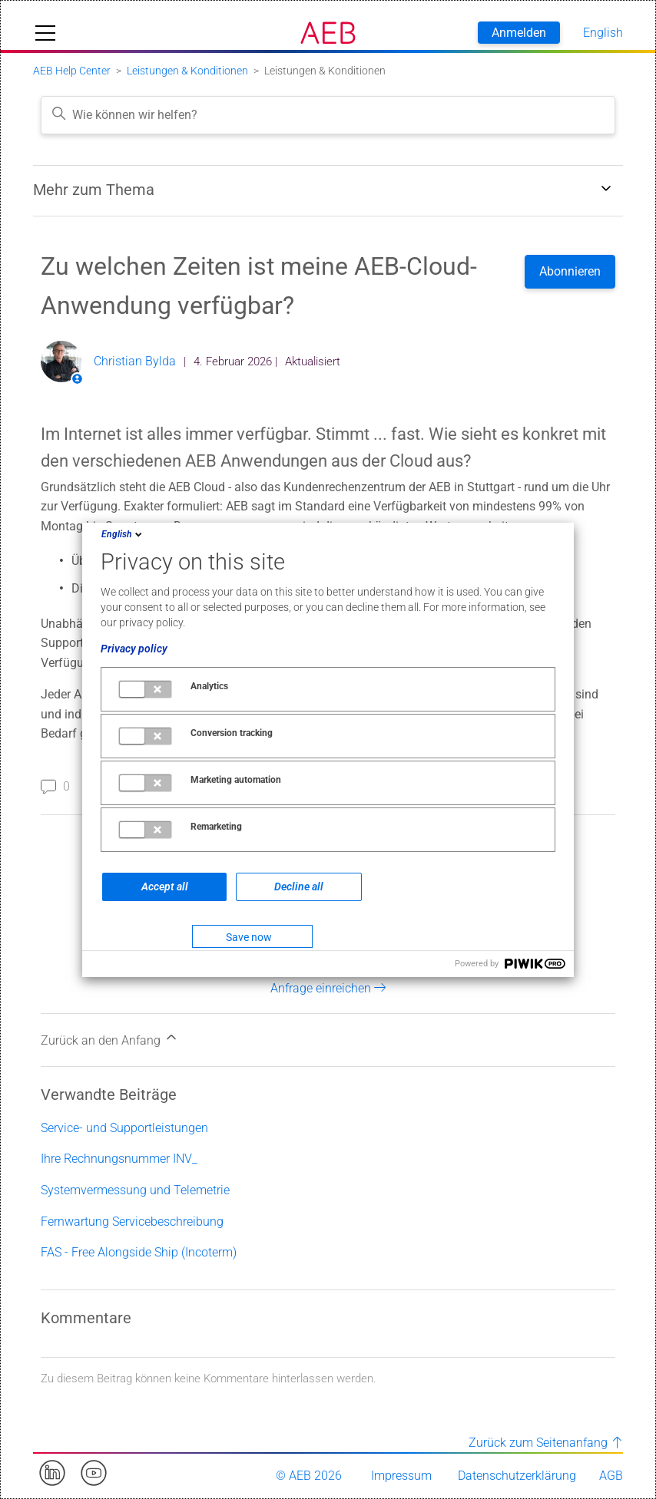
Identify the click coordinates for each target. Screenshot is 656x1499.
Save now (249, 937)
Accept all (164, 886)
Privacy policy (134, 648)
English (122, 534)
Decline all (298, 886)
